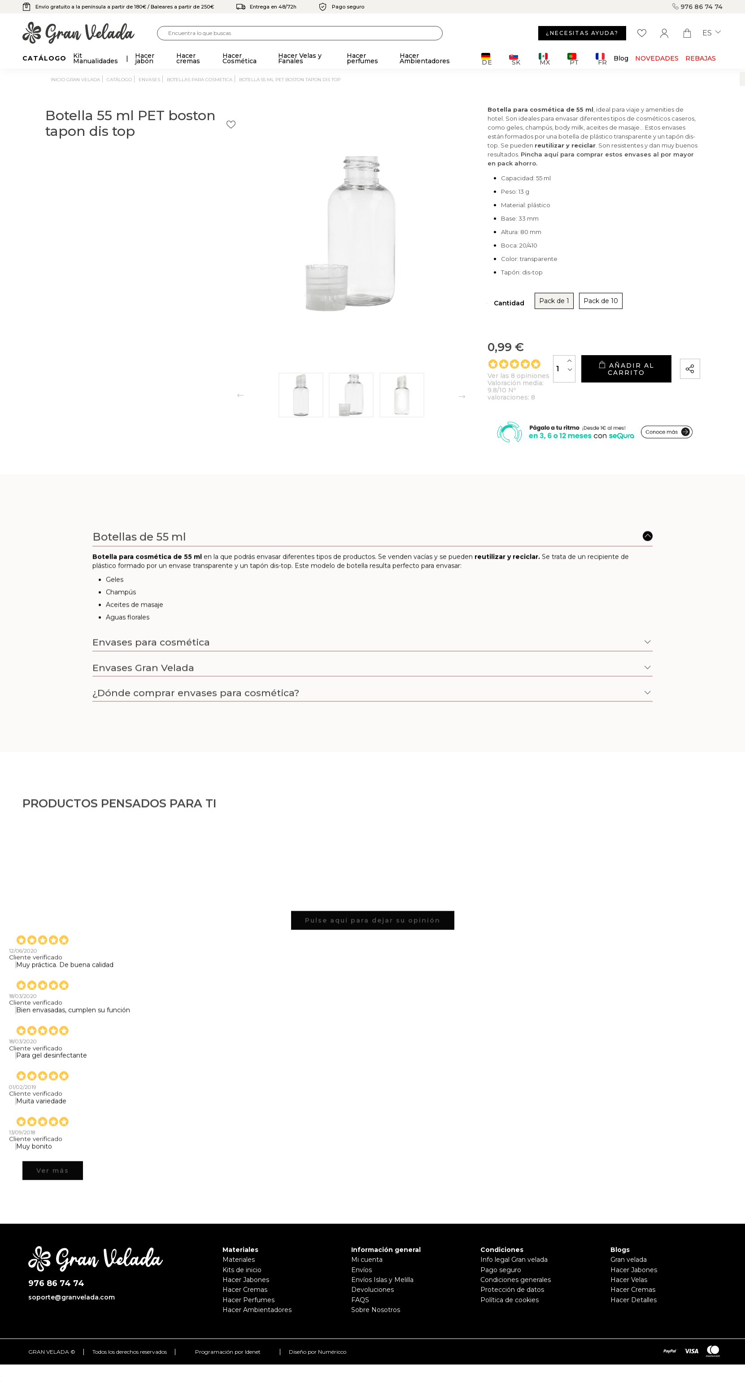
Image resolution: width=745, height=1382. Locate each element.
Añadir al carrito (596, 381)
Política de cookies (509, 1318)
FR (601, 59)
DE (486, 59)
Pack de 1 (461, 316)
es (711, 33)
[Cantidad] (503, 380)
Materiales (238, 1277)
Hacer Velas (628, 1298)
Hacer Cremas (244, 1308)
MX (544, 59)
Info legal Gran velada (514, 1277)
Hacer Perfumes (248, 1318)
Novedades (657, 58)
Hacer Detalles (633, 1318)
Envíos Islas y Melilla (382, 1298)
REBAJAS (700, 58)
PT (573, 59)
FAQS (360, 1318)
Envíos (361, 1287)
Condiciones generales (515, 1298)
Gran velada (628, 1277)
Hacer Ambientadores (257, 1328)
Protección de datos (512, 1308)
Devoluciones (372, 1308)
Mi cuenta (367, 1277)
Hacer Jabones (245, 1298)
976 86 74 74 (697, 7)
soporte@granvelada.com (71, 1315)
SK (514, 59)
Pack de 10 (508, 316)
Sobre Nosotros (375, 1328)
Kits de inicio (241, 1287)
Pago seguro (500, 1287)
